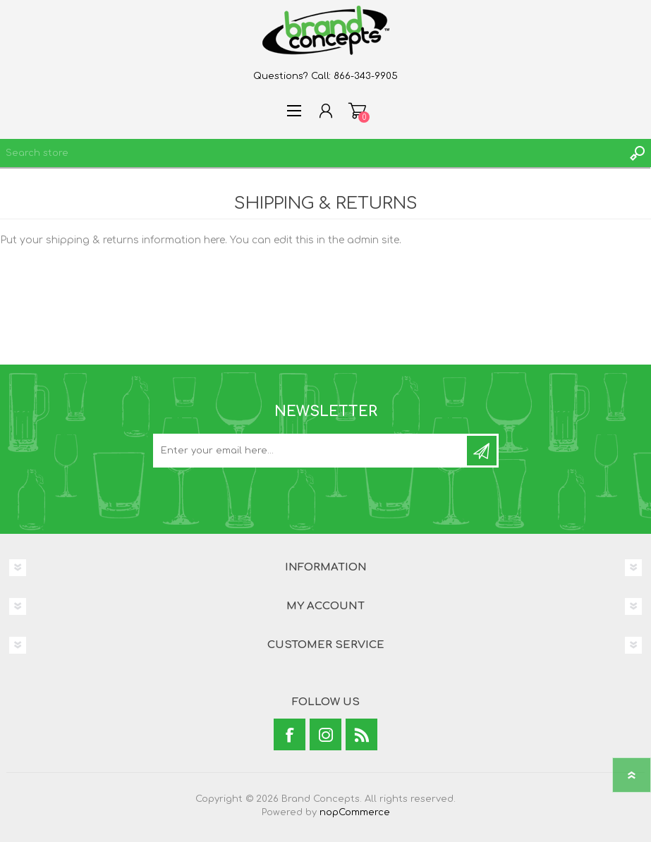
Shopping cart (357, 110)
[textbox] (311, 153)
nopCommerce (355, 812)
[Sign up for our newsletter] (311, 450)
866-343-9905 (366, 76)
